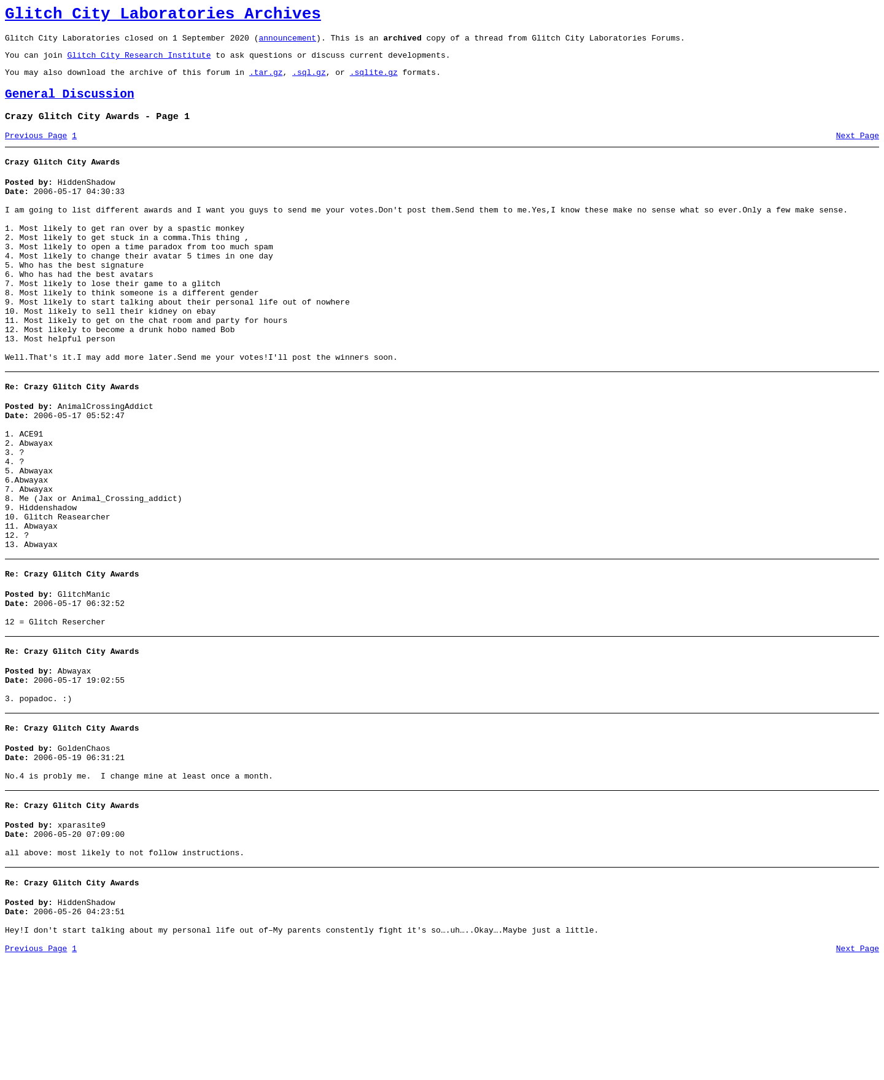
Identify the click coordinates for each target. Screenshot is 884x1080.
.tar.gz (266, 81)
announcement (287, 43)
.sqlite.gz (374, 81)
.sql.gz (309, 81)
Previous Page (36, 150)
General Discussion (69, 105)
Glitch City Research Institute (139, 62)
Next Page (857, 150)
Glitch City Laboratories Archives (163, 16)
